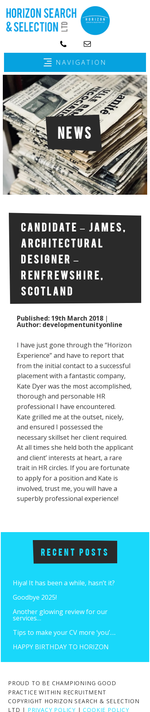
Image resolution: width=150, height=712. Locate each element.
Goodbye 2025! (35, 597)
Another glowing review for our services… (60, 614)
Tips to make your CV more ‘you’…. (64, 632)
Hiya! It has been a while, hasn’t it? (64, 582)
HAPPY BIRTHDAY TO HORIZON (61, 646)
